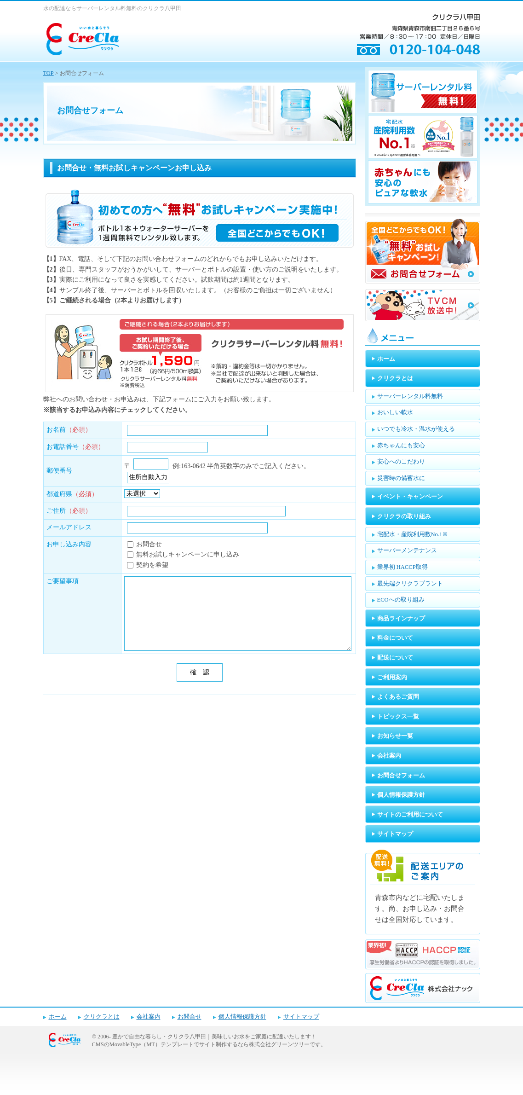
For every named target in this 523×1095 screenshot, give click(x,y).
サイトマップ (301, 1017)
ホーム (58, 1017)
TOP (48, 73)
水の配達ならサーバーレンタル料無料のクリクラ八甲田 (112, 8)
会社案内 (149, 1017)
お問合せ (189, 1017)
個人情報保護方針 (242, 1017)
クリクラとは (102, 1017)
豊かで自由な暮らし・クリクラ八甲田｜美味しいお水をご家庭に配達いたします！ (214, 1036)
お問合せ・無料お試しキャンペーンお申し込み (134, 168)
